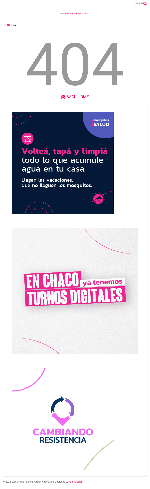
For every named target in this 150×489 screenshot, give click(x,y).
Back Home (75, 96)
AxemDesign (76, 481)
